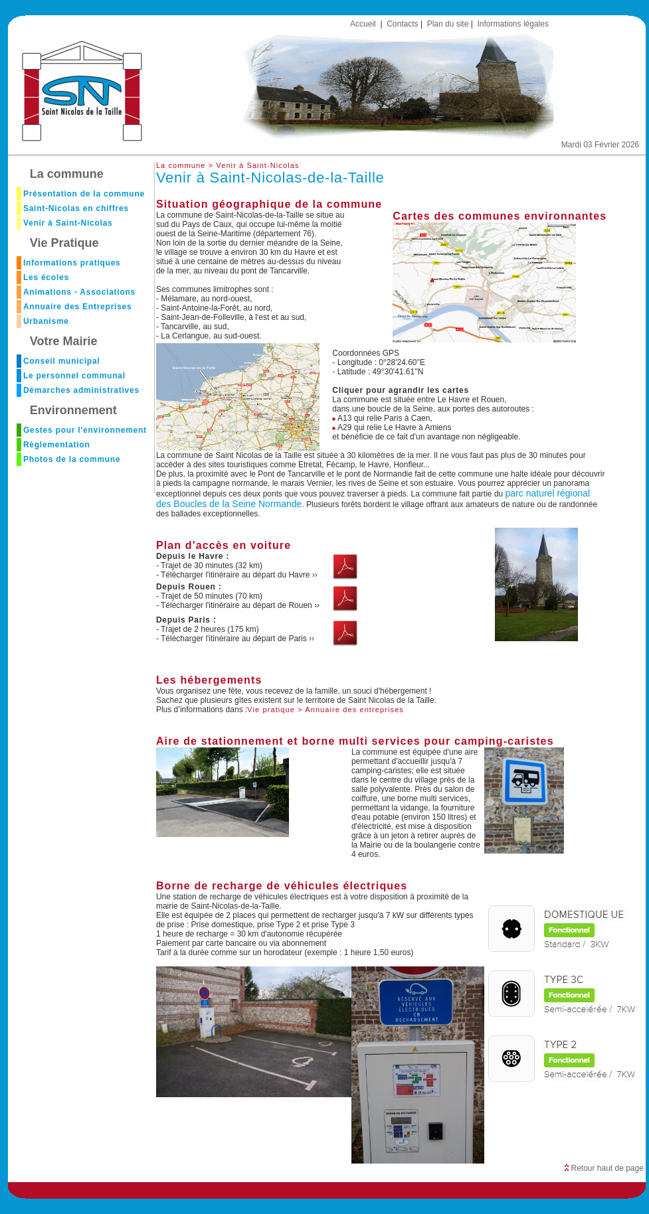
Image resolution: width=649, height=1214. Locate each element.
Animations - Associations (79, 292)
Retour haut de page (604, 1168)
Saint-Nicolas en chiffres (76, 208)
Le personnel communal (74, 375)
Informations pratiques (72, 262)
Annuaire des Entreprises (77, 306)
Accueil (363, 24)
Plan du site (448, 24)
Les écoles (46, 277)
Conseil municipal (61, 361)
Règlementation (56, 444)
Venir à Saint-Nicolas (68, 223)
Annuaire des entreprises (354, 710)
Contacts (402, 24)
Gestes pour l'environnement (85, 430)
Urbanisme (46, 321)
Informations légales (513, 24)
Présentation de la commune (84, 193)
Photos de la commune (71, 459)
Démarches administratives (81, 390)
